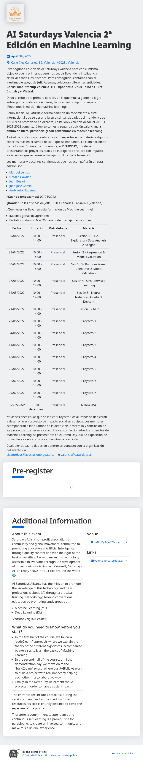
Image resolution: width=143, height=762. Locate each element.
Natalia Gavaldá (20, 177)
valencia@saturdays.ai (76, 455)
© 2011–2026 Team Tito (36, 755)
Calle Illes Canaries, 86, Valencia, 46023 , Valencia (45, 63)
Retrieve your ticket (123, 753)
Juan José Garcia (20, 186)
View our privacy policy (64, 755)
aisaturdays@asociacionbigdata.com (32, 455)
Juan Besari (17, 181)
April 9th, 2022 (21, 56)
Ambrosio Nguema (22, 190)
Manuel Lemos (19, 172)
